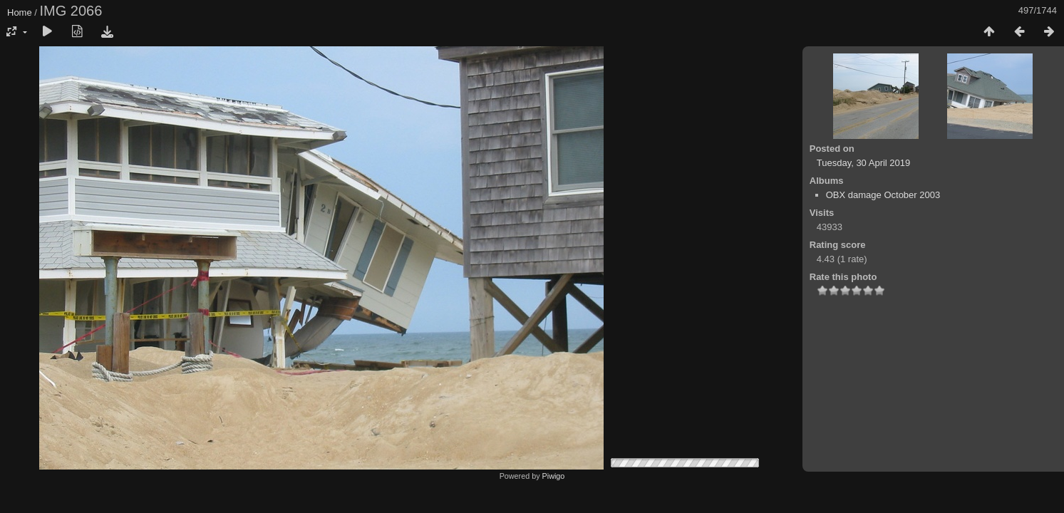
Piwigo (553, 476)
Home (19, 12)
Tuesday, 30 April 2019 (864, 162)
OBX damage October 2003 (883, 195)
